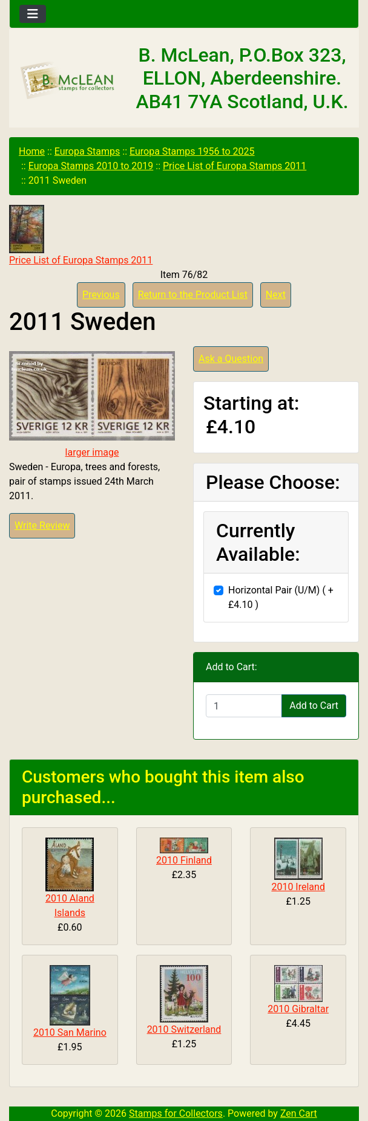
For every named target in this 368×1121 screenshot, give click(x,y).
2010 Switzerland (184, 1029)
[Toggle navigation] (32, 14)
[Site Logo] (68, 81)
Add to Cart (313, 705)
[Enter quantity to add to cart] (244, 705)
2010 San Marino (70, 1032)
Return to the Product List (193, 294)
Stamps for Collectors (176, 1113)
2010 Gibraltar (298, 1009)
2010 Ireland (298, 887)
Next (276, 294)
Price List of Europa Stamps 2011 (234, 166)
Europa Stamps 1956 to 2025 (192, 151)
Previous (101, 294)
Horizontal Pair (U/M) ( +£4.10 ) (281, 597)
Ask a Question (231, 358)
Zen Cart (298, 1113)
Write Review (42, 525)
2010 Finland (184, 860)
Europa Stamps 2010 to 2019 (91, 166)
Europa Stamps (87, 151)
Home (32, 151)
